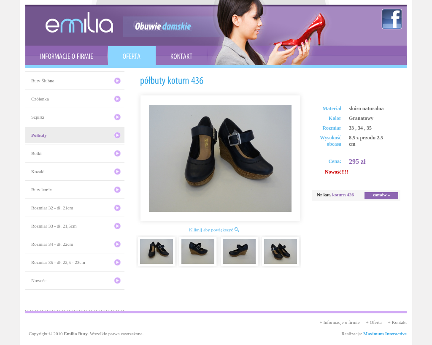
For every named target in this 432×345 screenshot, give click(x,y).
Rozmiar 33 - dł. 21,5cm (54, 225)
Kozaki (38, 171)
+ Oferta (374, 322)
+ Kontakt (397, 322)
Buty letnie (41, 189)
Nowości (39, 280)
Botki (36, 153)
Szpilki (37, 117)
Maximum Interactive (385, 333)
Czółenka (40, 98)
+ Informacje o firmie (339, 322)
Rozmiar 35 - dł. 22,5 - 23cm (58, 262)
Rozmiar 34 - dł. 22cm (52, 244)
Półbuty (39, 135)
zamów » (381, 194)
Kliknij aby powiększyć (211, 229)
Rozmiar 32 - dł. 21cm (52, 207)
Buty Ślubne (42, 80)
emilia (79, 22)
